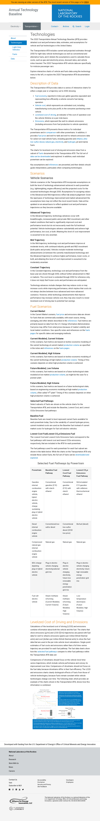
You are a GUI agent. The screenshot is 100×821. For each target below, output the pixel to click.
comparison (51, 132)
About (13, 38)
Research (12, 759)
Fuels (14, 54)
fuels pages (64, 348)
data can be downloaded (40, 156)
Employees (69, 782)
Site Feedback (42, 786)
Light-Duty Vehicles (16, 48)
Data (13, 59)
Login (87, 26)
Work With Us (14, 763)
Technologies (16, 43)
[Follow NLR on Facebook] (10, 789)
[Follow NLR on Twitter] (23, 789)
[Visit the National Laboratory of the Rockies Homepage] (71, 13)
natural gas (49, 142)
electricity (59, 142)
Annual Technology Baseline (23, 12)
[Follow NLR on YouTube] (20, 789)
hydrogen (72, 142)
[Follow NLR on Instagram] (13, 789)
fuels (41, 153)
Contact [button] (55, 26)
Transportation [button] (31, 26)
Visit (10, 783)
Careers (12, 771)
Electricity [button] (16, 26)
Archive (66, 26)
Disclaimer (41, 782)
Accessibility (42, 780)
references (53, 165)
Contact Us (13, 780)
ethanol (79, 139)
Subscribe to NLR (15, 786)
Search (77, 26)
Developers (70, 780)
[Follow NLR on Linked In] (17, 789)
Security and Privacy (44, 784)
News (11, 767)
